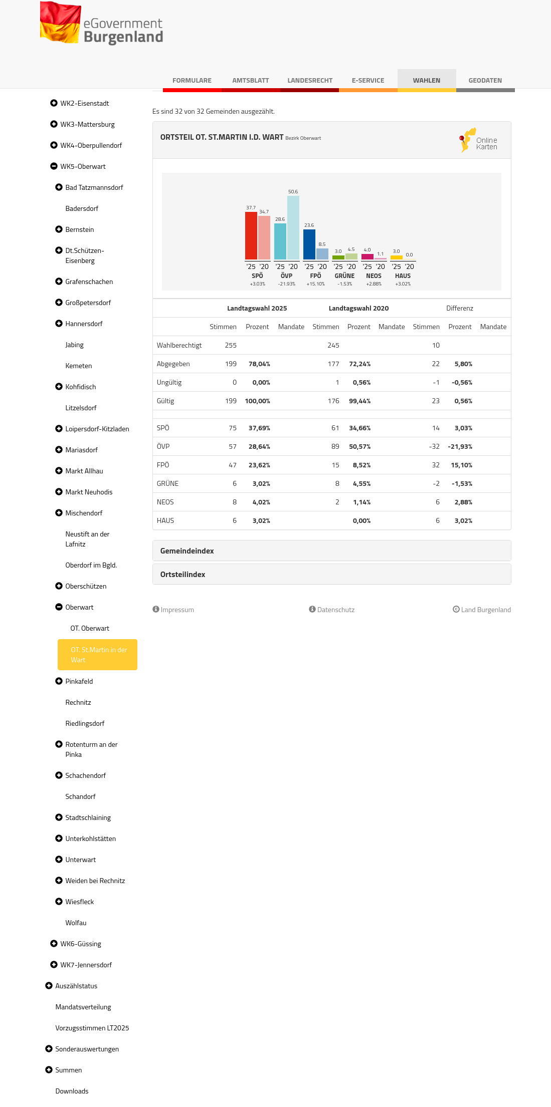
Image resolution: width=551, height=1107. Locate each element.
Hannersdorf (84, 323)
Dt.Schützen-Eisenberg (85, 255)
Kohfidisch (81, 386)
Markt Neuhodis (89, 491)
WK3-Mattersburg (88, 124)
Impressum (173, 609)
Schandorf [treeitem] (81, 796)
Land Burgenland (482, 609)
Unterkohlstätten (91, 838)
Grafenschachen (89, 281)
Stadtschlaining (88, 817)
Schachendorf (86, 775)
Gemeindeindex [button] (187, 550)
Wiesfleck (80, 901)
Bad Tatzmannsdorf (94, 187)
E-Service (368, 80)
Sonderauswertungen (87, 1048)
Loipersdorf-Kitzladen (97, 428)
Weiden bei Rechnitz (95, 880)
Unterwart (81, 859)
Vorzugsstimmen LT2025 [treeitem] (92, 1027)
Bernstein (80, 229)
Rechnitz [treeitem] (78, 702)
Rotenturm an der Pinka (92, 749)
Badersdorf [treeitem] (82, 208)
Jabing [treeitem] (75, 344)
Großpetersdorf (88, 302)
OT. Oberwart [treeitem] (90, 628)
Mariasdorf (82, 449)
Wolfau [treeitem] (76, 922)
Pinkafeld (79, 681)
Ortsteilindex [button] (183, 574)
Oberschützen (86, 586)
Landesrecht (310, 80)
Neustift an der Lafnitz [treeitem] (88, 538)
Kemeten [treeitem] (79, 365)
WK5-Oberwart (83, 166)
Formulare (192, 80)
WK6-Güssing (81, 943)
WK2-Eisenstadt (85, 103)
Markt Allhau (84, 470)
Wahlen (427, 80)
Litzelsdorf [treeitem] (81, 407)
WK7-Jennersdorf (86, 964)
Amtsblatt (250, 80)
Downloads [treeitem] (72, 1090)
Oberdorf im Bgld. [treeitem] (91, 565)
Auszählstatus (77, 985)
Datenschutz (331, 609)
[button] (53, 103)
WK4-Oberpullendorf (91, 145)
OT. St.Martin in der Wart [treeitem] (99, 654)
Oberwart (80, 607)
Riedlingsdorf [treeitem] (85, 723)
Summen (69, 1069)
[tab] (332, 550)
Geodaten (485, 80)
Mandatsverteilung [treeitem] (83, 1006)
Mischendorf (84, 512)
